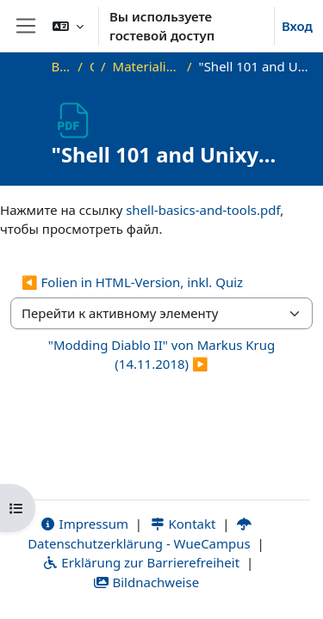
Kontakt (182, 523)
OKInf (92, 66)
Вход (297, 25)
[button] (68, 26)
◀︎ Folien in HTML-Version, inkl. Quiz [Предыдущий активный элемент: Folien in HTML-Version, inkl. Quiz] (132, 282)
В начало (61, 66)
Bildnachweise (146, 582)
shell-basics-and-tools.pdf (203, 209)
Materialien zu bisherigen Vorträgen (146, 66)
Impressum (84, 523)
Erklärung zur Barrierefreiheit (140, 562)
